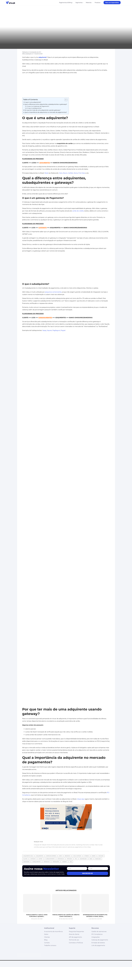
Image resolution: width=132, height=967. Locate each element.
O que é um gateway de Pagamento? (38, 106)
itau (76, 858)
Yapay (44, 330)
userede (64, 861)
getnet (40, 858)
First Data (81, 173)
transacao (47, 861)
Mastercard (83, 858)
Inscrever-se (87, 873)
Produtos (97, 2)
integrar (69, 858)
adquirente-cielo (28, 855)
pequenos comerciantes (53, 292)
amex (60, 855)
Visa (71, 861)
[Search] (125, 2)
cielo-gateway (77, 855)
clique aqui (81, 799)
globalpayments (50, 858)
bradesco (67, 855)
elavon (25, 858)
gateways (33, 858)
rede (91, 858)
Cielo (60, 173)
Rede (46, 173)
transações (56, 861)
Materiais (88, 2)
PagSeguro (56, 330)
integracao (61, 858)
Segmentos (78, 2)
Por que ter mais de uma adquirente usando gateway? (42, 110)
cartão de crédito (78, 211)
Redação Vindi (38, 841)
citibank (86, 855)
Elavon (65, 173)
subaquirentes (36, 861)
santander (26, 861)
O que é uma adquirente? (32, 102)
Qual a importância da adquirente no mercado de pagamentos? (46, 112)
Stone (76, 173)
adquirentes (39, 855)
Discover (100, 855)
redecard (98, 858)
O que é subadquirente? (34, 108)
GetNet (70, 173)
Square (49, 330)
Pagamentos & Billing (65, 2)
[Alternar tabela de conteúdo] (65, 99)
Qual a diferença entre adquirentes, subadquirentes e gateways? (45, 104)
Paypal (63, 330)
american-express (51, 855)
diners (93, 855)
